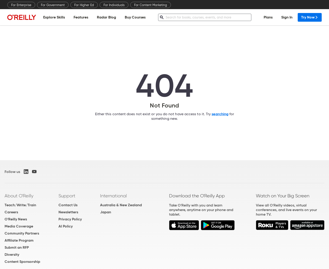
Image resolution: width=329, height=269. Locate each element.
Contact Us (67, 205)
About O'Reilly (19, 195)
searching (220, 114)
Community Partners (22, 233)
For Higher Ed (84, 5)
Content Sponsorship (22, 261)
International (113, 195)
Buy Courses (135, 17)
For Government (53, 5)
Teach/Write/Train (20, 205)
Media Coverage (19, 226)
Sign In (286, 17)
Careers (11, 212)
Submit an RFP (17, 247)
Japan (105, 212)
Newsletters (68, 212)
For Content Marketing (150, 5)
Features (81, 17)
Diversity (12, 254)
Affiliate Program (19, 240)
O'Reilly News (16, 219)
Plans (268, 17)
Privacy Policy (70, 219)
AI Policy (65, 226)
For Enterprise (21, 5)
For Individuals (114, 5)
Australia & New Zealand (121, 205)
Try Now (309, 17)
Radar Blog (106, 17)
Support (66, 195)
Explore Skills (54, 17)
